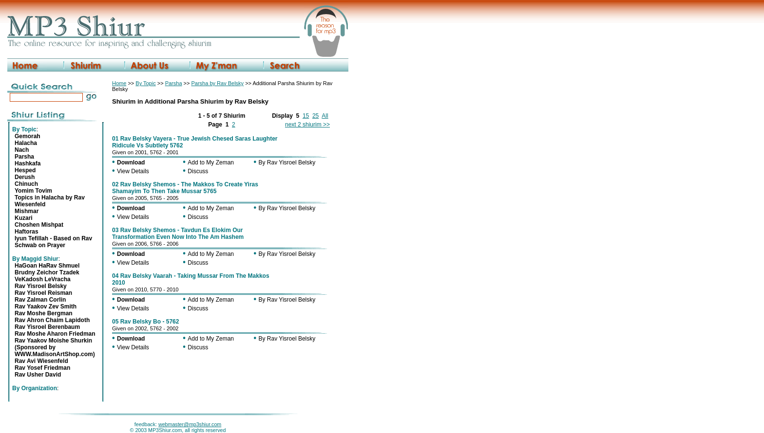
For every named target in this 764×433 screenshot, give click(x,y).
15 (306, 115)
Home (119, 83)
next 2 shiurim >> (307, 124)
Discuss (198, 171)
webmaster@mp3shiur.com (189, 424)
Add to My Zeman (211, 162)
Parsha (173, 83)
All (325, 115)
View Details (133, 171)
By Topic (145, 83)
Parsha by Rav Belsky (217, 83)
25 (315, 115)
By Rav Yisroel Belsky (287, 162)
